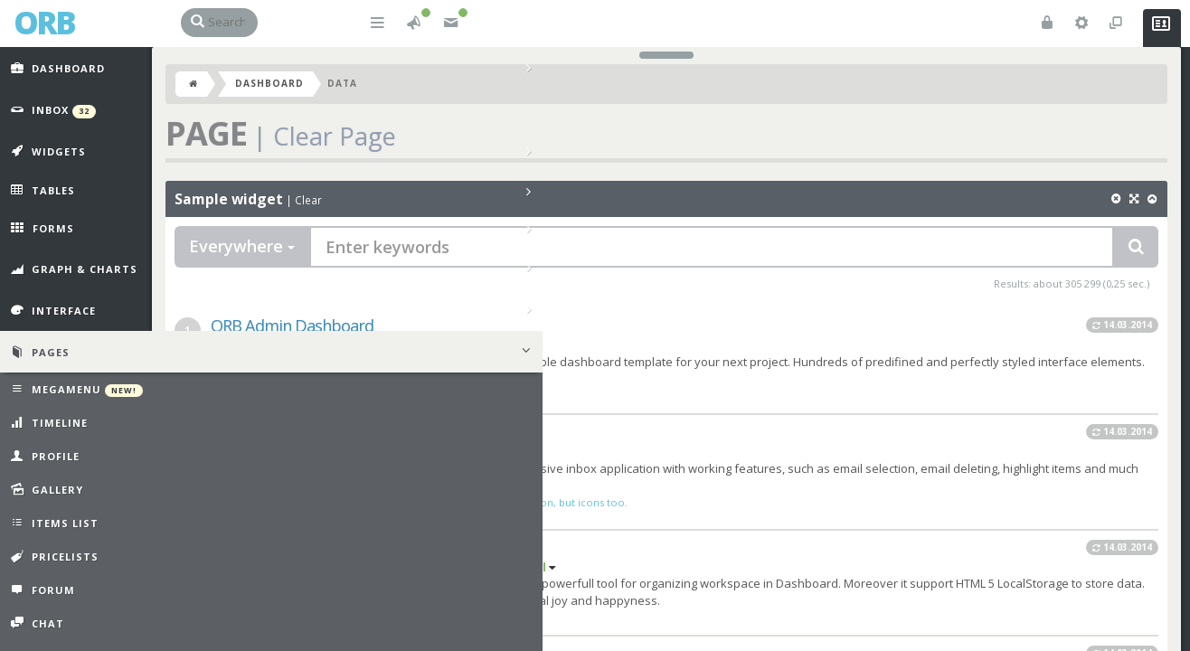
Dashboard (298, 92)
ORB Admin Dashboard (321, 334)
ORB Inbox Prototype (314, 441)
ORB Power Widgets (310, 556)
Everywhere (271, 255)
